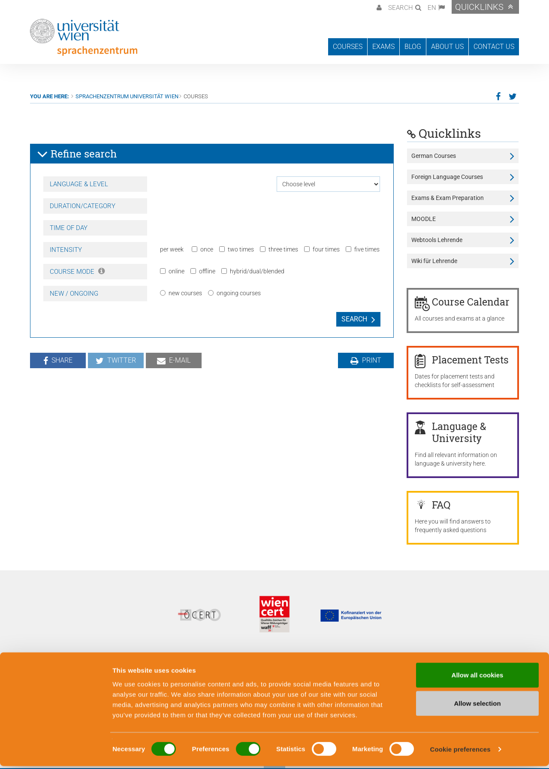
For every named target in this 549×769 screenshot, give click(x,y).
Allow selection (477, 706)
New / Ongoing (74, 293)
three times (279, 249)
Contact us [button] (494, 46)
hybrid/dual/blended (252, 271)
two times (236, 249)
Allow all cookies (478, 677)
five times (363, 249)
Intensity (66, 250)
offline (202, 271)
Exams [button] (383, 46)
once (202, 249)
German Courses (433, 155)
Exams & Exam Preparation (447, 197)
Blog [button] (412, 46)
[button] (378, 7)
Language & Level (79, 184)
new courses (181, 293)
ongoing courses (234, 293)
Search (354, 319)
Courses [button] (347, 46)
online (172, 271)
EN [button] (432, 8)
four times (322, 249)
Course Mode (77, 272)
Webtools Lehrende (436, 239)
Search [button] (400, 8)
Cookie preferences (460, 752)
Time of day (68, 228)
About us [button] (447, 46)
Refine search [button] (77, 154)
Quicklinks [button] (479, 7)
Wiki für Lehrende (434, 260)
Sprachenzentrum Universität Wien (126, 96)
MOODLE (423, 218)
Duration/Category (82, 206)
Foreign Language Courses (447, 176)
